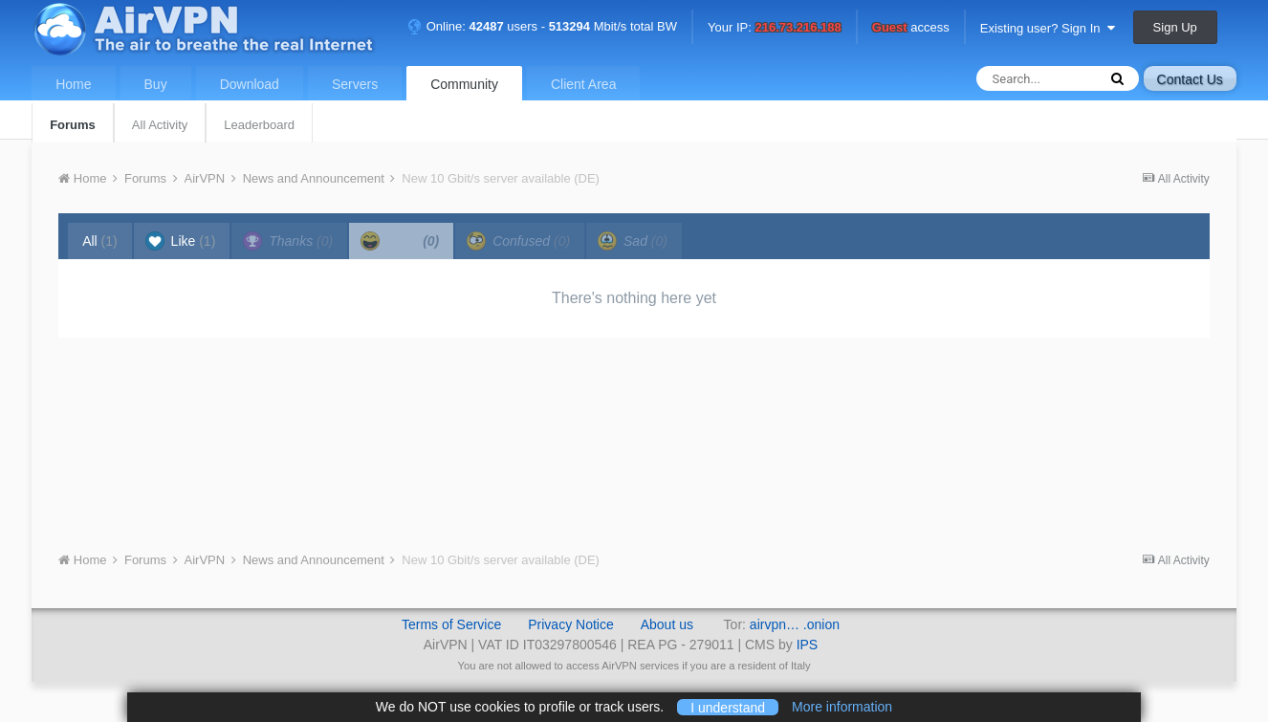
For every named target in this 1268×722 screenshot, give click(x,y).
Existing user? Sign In (1047, 28)
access (911, 28)
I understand (727, 706)
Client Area (583, 84)
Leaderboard (259, 125)
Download (249, 84)
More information (842, 706)
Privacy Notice (570, 624)
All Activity (160, 125)
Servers (355, 84)
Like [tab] (180, 241)
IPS (808, 644)
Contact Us (1190, 79)
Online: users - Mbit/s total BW (542, 26)
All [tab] (100, 241)
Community (464, 84)
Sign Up (1175, 27)
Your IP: (775, 28)
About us (667, 624)
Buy (155, 84)
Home (73, 84)
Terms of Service (451, 624)
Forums (73, 125)
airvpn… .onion (795, 624)
